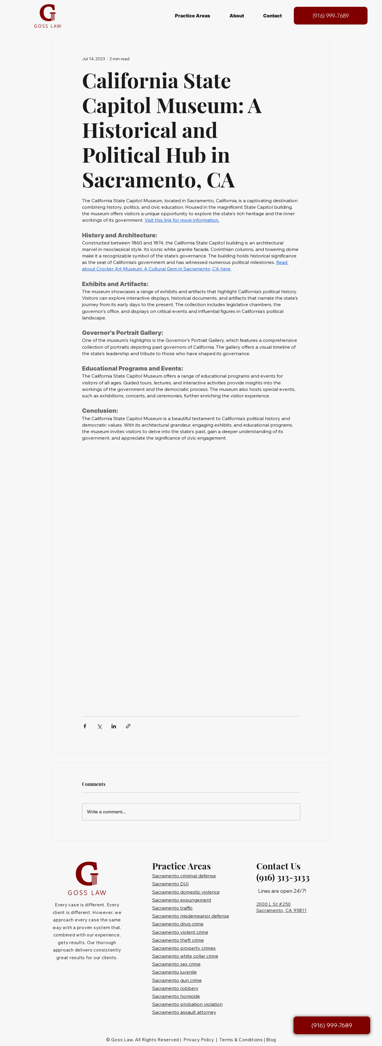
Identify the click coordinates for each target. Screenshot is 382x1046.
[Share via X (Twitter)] (99, 726)
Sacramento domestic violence (186, 892)
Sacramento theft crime (178, 940)
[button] (192, 15)
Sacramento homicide (176, 996)
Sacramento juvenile (174, 972)
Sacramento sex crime (176, 964)
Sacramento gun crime (177, 980)
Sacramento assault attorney (184, 1012)
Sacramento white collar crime (185, 956)
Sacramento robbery (175, 988)
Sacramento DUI (170, 884)
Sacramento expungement (181, 900)
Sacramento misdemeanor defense (190, 916)
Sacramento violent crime (180, 932)
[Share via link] (128, 726)
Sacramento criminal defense (184, 876)
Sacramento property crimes (184, 948)
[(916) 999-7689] (331, 16)
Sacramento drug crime (178, 924)
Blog (271, 1039)
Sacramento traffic (172, 908)
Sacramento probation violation (187, 1004)
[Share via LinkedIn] (114, 726)
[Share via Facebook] (85, 726)
